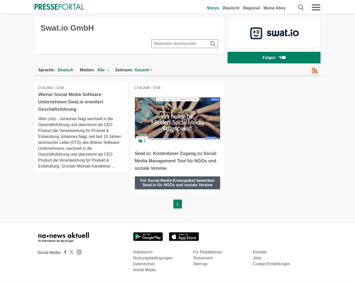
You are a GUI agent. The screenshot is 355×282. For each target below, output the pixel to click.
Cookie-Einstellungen (271, 264)
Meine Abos (274, 8)
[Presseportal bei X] (70, 253)
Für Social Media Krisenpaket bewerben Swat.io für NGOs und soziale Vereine (177, 183)
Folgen (274, 58)
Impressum (143, 252)
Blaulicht (231, 8)
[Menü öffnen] (316, 7)
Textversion (203, 258)
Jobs (257, 258)
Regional (251, 8)
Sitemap (200, 264)
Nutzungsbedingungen (153, 258)
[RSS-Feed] (315, 71)
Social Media (144, 270)
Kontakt (259, 252)
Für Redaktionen (207, 252)
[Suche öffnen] (301, 7)
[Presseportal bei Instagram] (77, 252)
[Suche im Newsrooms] (184, 43)
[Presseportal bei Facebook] (64, 253)
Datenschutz (144, 264)
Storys (213, 8)
